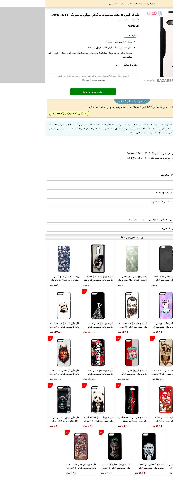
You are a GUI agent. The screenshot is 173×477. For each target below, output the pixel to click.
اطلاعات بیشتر (80, 65)
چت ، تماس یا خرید (47, 92)
